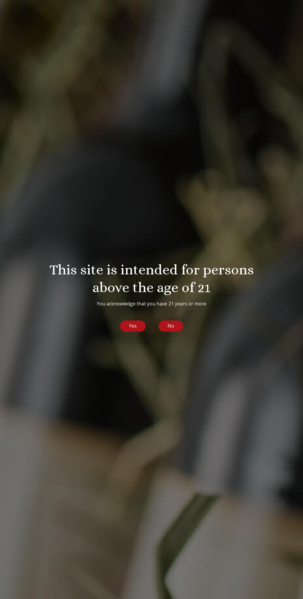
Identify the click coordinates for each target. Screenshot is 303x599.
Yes (133, 326)
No (170, 326)
